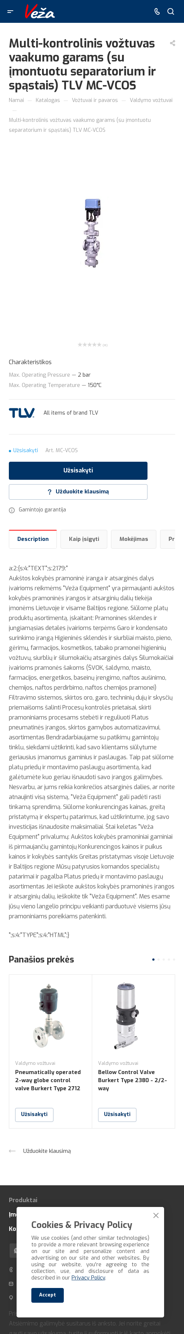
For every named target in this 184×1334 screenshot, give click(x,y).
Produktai (23, 1200)
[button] (153, 959)
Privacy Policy (88, 1277)
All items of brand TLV (71, 412)
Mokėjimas (133, 539)
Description (33, 539)
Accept (47, 1295)
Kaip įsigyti (84, 539)
